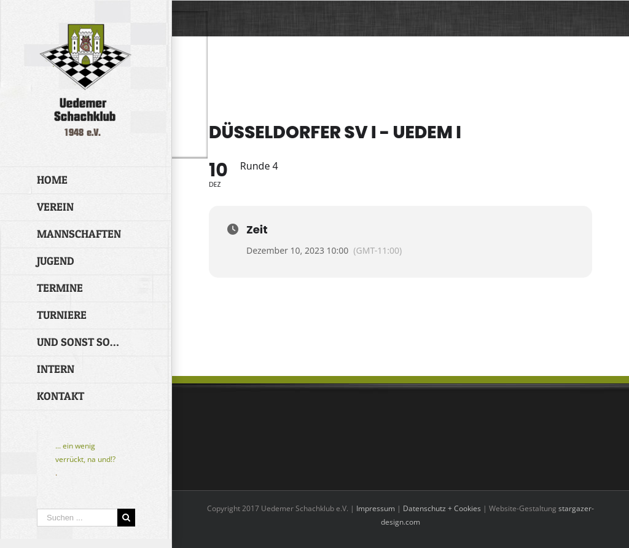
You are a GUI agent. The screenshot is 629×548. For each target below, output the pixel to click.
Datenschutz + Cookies (442, 508)
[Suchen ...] (77, 517)
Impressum (375, 508)
